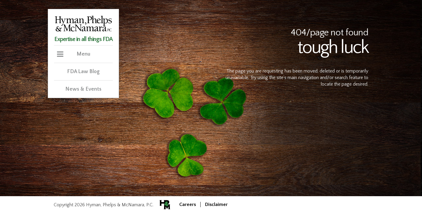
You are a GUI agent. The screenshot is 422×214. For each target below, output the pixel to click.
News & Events (83, 89)
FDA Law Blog (83, 71)
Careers (187, 204)
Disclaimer (216, 204)
